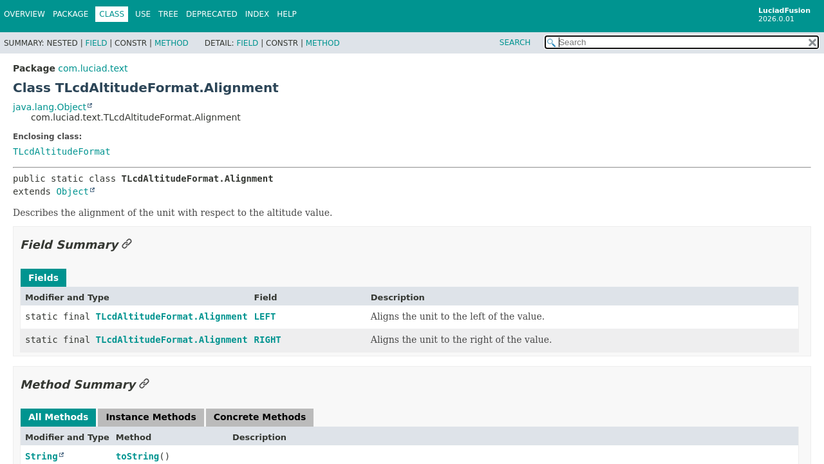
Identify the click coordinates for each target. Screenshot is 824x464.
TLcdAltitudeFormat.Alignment (172, 316)
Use (143, 14)
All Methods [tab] (58, 417)
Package (70, 14)
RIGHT (267, 339)
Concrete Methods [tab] (260, 417)
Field (96, 43)
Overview (24, 14)
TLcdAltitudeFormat (62, 151)
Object (72, 191)
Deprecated (212, 14)
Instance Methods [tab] (151, 417)
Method (171, 43)
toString (137, 456)
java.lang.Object (49, 107)
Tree (168, 14)
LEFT (265, 316)
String (41, 456)
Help (287, 14)
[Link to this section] (127, 244)
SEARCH (515, 42)
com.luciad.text (92, 68)
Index (257, 14)
